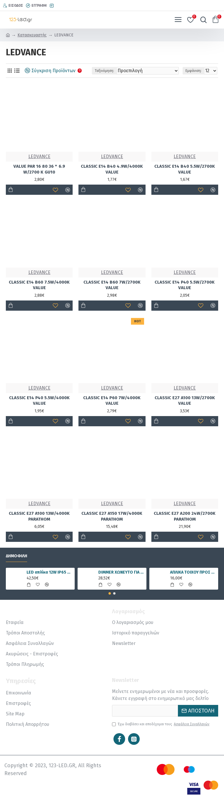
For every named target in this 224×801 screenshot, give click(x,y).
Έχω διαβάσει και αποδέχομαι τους (161, 724)
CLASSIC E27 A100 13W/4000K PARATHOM (39, 516)
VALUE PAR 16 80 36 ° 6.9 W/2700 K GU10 (39, 169)
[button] (109, 593)
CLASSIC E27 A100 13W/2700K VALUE (185, 400)
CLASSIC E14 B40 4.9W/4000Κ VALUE (112, 169)
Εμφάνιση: (194, 71)
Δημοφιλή (16, 556)
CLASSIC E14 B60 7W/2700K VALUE (112, 285)
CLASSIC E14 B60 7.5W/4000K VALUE (39, 285)
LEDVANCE (39, 156)
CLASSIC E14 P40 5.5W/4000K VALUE (39, 400)
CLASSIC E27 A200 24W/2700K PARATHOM (185, 516)
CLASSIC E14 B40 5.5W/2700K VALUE (184, 169)
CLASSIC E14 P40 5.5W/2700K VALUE (185, 285)
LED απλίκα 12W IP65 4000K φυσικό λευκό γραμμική (50, 572)
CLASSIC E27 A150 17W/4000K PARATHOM (111, 516)
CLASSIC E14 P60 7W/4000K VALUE (112, 400)
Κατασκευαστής (32, 35)
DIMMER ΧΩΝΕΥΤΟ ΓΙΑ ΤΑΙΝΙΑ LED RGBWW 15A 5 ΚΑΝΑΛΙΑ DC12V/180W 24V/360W (121, 572)
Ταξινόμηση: (104, 71)
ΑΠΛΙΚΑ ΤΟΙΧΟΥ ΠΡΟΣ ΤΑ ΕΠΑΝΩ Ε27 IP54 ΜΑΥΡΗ (193, 572)
